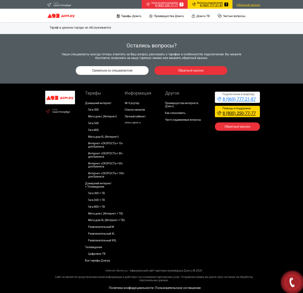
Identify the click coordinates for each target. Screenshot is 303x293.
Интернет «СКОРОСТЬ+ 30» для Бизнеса (105, 155)
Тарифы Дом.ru (129, 16)
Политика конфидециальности (131, 288)
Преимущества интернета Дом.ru (181, 105)
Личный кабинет (135, 116)
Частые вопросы (231, 16)
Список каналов (135, 109)
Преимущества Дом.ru (166, 16)
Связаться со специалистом (112, 70)
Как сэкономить (175, 112)
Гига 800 (93, 130)
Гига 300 (93, 109)
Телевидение (93, 247)
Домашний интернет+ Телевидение (98, 185)
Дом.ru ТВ (201, 16)
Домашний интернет (98, 103)
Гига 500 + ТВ (96, 200)
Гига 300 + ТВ (96, 193)
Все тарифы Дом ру (97, 260)
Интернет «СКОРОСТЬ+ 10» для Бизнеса (105, 145)
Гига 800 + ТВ (96, 206)
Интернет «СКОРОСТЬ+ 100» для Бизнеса (106, 175)
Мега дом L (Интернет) (102, 116)
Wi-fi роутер (132, 103)
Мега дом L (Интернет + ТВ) (105, 213)
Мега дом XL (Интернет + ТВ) (106, 220)
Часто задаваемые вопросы (183, 119)
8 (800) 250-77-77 (236, 113)
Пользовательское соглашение (178, 288)
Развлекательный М (101, 226)
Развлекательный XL (101, 233)
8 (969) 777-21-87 (236, 99)
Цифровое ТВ (97, 253)
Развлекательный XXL (102, 240)
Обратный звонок (248, 5)
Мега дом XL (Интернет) (103, 136)
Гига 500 (93, 123)
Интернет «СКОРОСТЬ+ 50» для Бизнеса (105, 165)
